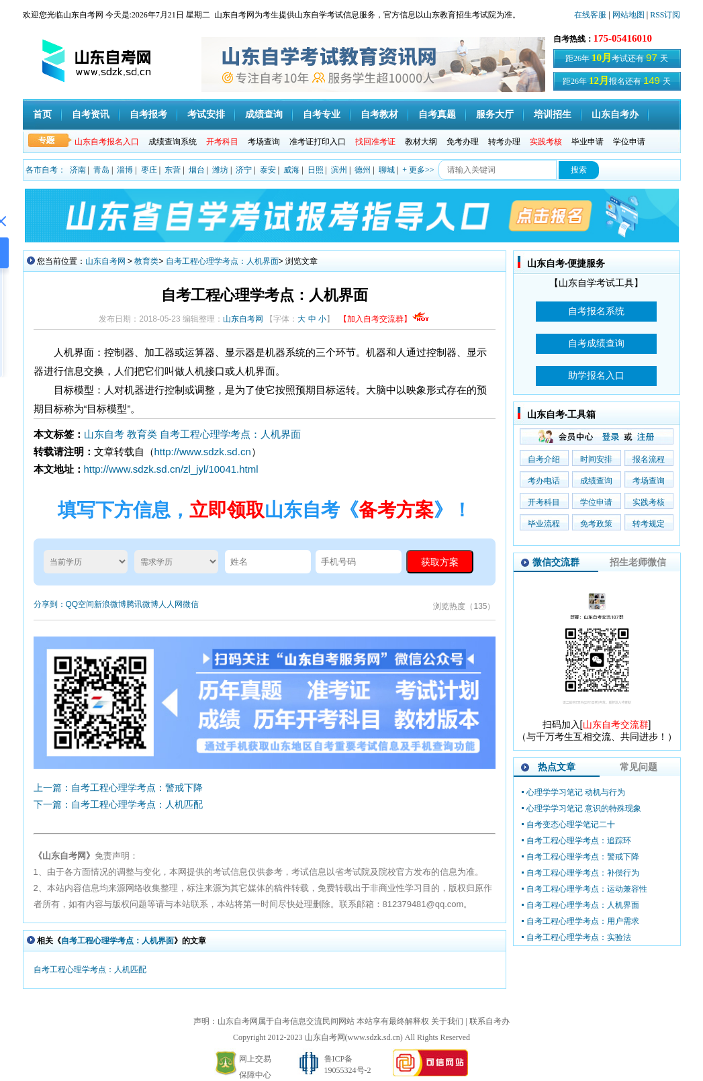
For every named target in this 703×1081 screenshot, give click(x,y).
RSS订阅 (665, 14)
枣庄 (149, 170)
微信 (191, 604)
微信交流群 (555, 562)
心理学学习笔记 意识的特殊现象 (583, 808)
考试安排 (206, 114)
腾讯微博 (142, 604)
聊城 (387, 170)
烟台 (197, 170)
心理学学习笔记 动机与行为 (575, 792)
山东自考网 (105, 261)
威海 (291, 170)
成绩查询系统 (172, 141)
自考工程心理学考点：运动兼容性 (586, 889)
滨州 (339, 170)
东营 (173, 170)
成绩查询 (264, 114)
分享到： (50, 604)
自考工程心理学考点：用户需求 (582, 921)
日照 (316, 170)
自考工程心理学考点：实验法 (578, 937)
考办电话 (544, 480)
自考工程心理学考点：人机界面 (222, 261)
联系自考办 (489, 1021)
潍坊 (220, 170)
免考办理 (463, 141)
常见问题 (638, 766)
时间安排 (596, 459)
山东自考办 (615, 114)
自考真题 (437, 114)
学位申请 (629, 141)
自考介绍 (544, 459)
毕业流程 (544, 523)
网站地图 (628, 14)
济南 (78, 170)
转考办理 (504, 141)
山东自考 (104, 434)
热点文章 (556, 766)
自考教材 (379, 114)
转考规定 (648, 523)
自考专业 (321, 114)
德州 (363, 170)
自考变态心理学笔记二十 (570, 824)
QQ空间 (80, 604)
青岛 (101, 170)
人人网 (170, 604)
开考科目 (544, 502)
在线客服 (590, 14)
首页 (42, 114)
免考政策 (596, 523)
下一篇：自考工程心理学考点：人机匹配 (118, 804)
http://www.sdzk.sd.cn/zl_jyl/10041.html (171, 469)
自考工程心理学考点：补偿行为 (582, 873)
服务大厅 (495, 114)
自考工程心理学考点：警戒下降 (582, 856)
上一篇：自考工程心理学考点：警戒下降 (118, 787)
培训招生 (552, 114)
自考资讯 (90, 114)
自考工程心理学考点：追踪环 (578, 840)
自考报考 (148, 114)
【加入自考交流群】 (384, 319)
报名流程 (648, 459)
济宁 (244, 170)
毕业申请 (587, 141)
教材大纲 (421, 141)
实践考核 (648, 502)
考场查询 (264, 141)
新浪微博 (110, 604)
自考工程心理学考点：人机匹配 (90, 969)
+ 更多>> (418, 170)
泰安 (268, 170)
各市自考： (46, 170)
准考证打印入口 (317, 141)
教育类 (146, 261)
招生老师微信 (638, 562)
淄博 (125, 170)
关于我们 (447, 1021)
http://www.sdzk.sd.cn (202, 451)
